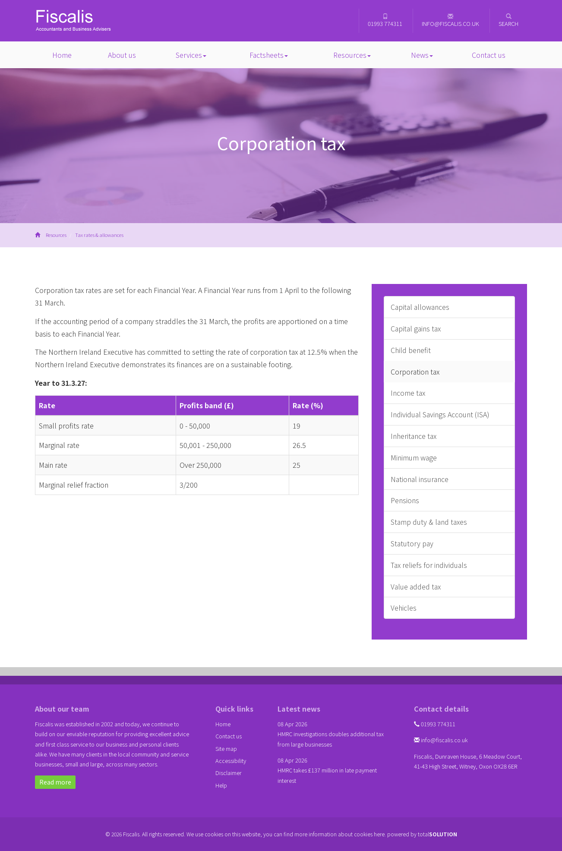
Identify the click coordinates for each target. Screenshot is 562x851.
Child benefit (411, 350)
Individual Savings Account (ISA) (440, 414)
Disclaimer (228, 773)
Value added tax (416, 586)
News (422, 55)
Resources (352, 55)
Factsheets (268, 55)
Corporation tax (415, 371)
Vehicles (404, 607)
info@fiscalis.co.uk (450, 20)
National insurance (419, 479)
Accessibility (230, 760)
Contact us (488, 55)
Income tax (408, 393)
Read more (55, 782)
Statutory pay (412, 543)
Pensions (405, 500)
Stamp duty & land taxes (429, 522)
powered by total (422, 834)
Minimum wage (414, 457)
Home (62, 55)
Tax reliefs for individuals (429, 565)
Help (221, 785)
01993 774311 (385, 20)
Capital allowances (420, 307)
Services (191, 55)
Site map (226, 748)
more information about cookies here (339, 834)
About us (122, 55)
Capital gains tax (416, 328)
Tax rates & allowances (99, 234)
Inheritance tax (413, 436)
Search (508, 20)
